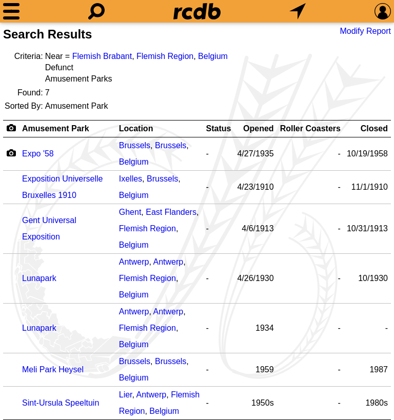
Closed (374, 128)
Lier (125, 394)
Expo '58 (38, 153)
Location (136, 128)
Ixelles (130, 178)
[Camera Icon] (11, 152)
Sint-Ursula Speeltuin (60, 402)
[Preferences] (383, 11)
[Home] (197, 11)
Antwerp (134, 261)
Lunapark (39, 278)
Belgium (213, 56)
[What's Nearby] (297, 11)
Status (218, 128)
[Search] (96, 11)
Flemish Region (164, 56)
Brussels (134, 145)
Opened (258, 128)
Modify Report (365, 31)
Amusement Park (55, 128)
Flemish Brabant (102, 56)
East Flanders (171, 212)
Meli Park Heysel (53, 369)
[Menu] (11, 11)
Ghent (130, 212)
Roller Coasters (310, 128)
